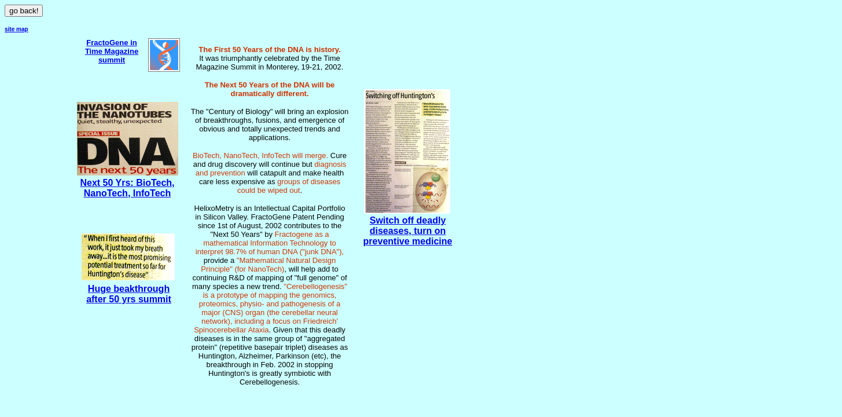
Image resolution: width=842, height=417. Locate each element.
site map (16, 29)
